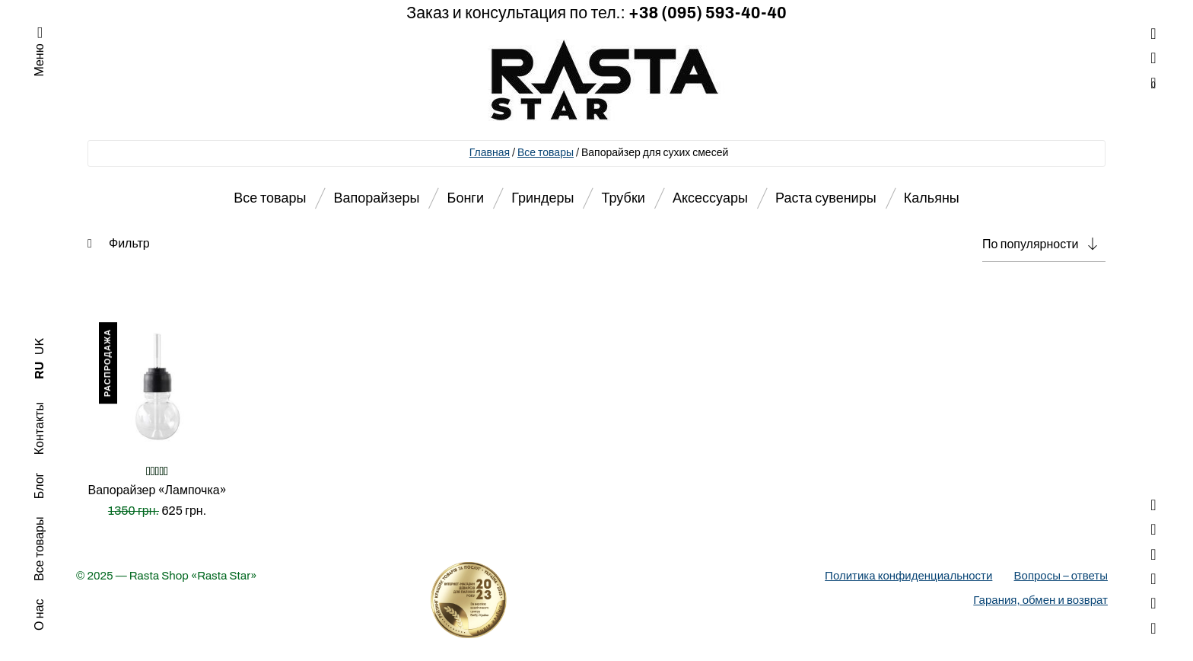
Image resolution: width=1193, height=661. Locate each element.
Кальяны (931, 198)
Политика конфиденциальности (908, 576)
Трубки (623, 198)
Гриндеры (542, 198)
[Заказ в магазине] (1044, 244)
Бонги (465, 198)
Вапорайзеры (377, 198)
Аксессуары (710, 198)
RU (39, 371)
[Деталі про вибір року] (596, 600)
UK (39, 346)
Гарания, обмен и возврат (1040, 600)
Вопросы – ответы (1061, 576)
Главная (489, 152)
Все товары (545, 152)
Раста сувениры (825, 198)
